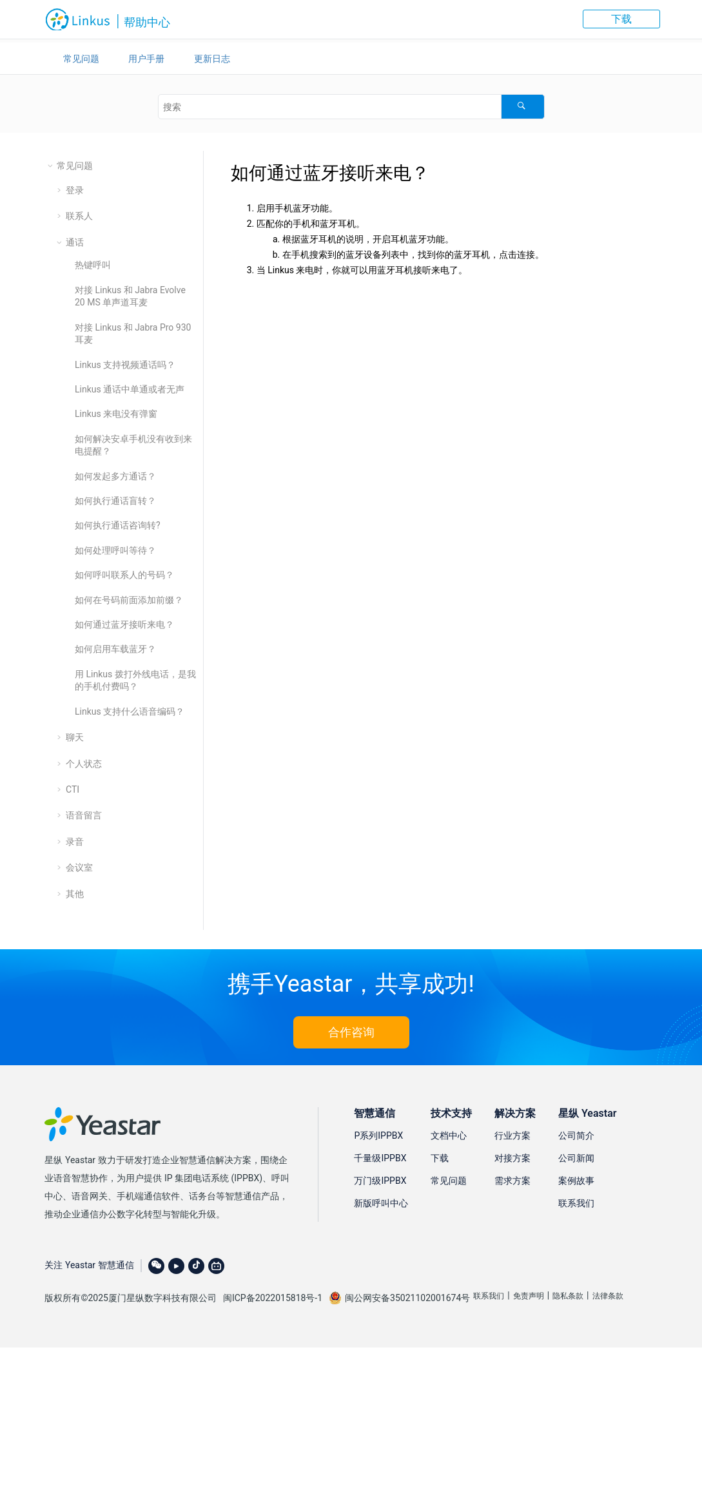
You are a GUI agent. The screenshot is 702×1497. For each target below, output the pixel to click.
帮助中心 (147, 22)
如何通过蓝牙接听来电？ (124, 624)
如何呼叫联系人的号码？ (124, 575)
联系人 (79, 216)
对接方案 (512, 1158)
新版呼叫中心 (381, 1203)
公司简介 (576, 1135)
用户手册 (146, 58)
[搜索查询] (351, 106)
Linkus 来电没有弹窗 (116, 414)
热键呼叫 (93, 265)
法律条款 (607, 1295)
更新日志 (212, 58)
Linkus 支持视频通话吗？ (125, 365)
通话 (75, 242)
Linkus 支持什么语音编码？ (129, 711)
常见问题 (81, 58)
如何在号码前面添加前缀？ (129, 600)
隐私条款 (567, 1295)
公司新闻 (576, 1158)
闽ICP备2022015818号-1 (272, 1298)
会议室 (79, 867)
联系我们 (576, 1203)
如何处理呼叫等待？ (115, 550)
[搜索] (522, 106)
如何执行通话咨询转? (118, 525)
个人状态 (84, 763)
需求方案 (512, 1180)
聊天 (75, 737)
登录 (75, 190)
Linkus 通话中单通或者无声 (129, 389)
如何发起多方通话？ (115, 476)
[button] (51, 166)
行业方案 (512, 1135)
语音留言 (84, 815)
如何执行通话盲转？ (115, 501)
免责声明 (528, 1295)
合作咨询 (351, 1032)
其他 (75, 894)
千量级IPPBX (380, 1158)
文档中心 (449, 1135)
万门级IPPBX (380, 1180)
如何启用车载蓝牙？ (115, 649)
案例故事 (576, 1180)
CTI (72, 789)
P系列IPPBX (378, 1135)
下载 (621, 19)
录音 (75, 841)
